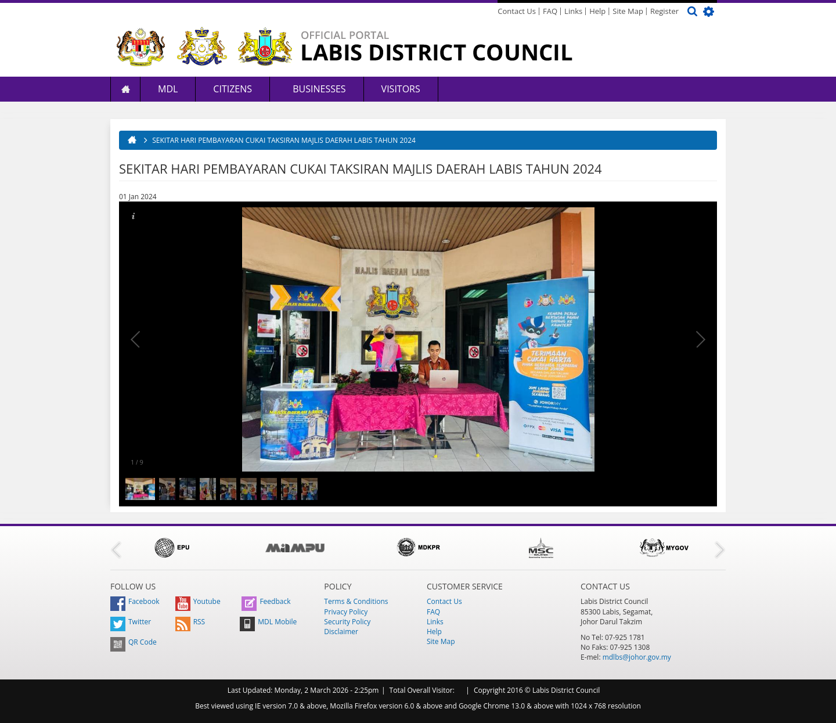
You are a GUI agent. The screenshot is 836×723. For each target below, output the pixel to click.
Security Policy (347, 622)
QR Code (133, 642)
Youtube (198, 601)
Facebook (134, 601)
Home (125, 89)
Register (664, 11)
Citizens (232, 88)
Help (597, 11)
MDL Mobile (268, 622)
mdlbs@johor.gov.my (637, 657)
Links (573, 11)
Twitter (130, 622)
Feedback (266, 601)
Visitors (400, 88)
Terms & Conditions (356, 601)
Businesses (318, 88)
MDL (168, 88)
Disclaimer (341, 631)
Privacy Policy (345, 612)
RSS (190, 622)
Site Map (627, 11)
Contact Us (517, 11)
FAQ (550, 11)
